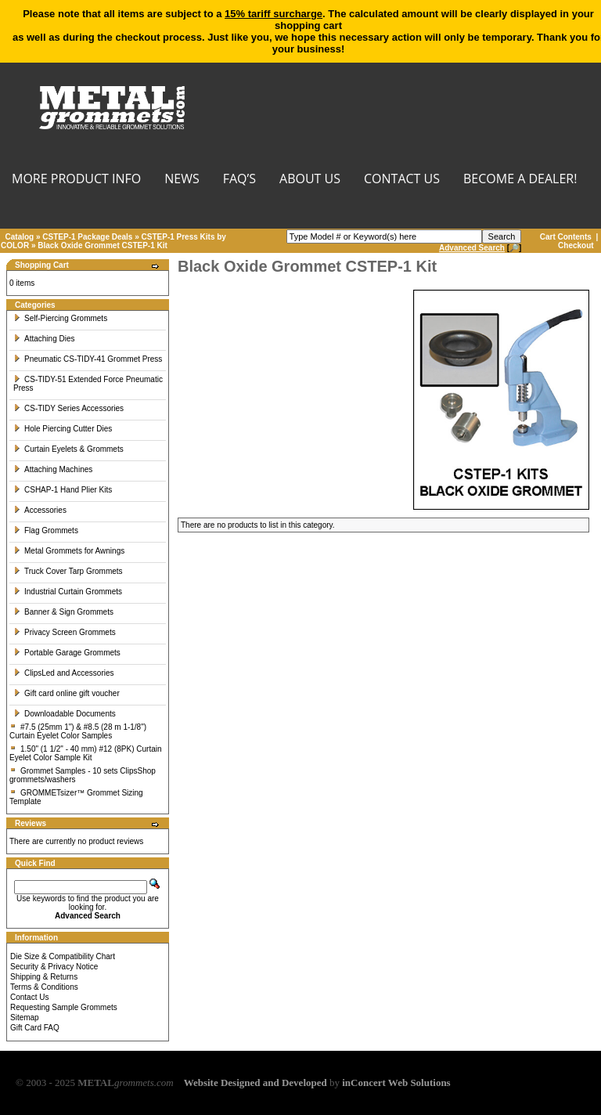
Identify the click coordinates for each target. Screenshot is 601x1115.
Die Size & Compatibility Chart (62, 956)
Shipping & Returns (43, 976)
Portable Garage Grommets (67, 652)
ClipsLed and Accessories (63, 673)
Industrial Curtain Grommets (67, 591)
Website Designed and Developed (255, 1082)
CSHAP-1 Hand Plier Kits (62, 489)
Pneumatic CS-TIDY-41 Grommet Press (87, 359)
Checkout (576, 245)
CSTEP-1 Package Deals (87, 237)
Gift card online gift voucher (66, 693)
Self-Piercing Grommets (60, 318)
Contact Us (29, 997)
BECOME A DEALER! (520, 179)
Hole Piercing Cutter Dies (62, 428)
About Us (309, 179)
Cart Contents (566, 237)
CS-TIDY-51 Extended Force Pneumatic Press (88, 383)
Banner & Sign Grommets (63, 612)
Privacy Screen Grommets (64, 632)
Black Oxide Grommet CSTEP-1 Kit (102, 245)
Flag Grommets (45, 530)
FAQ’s (239, 179)
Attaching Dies (43, 338)
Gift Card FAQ (34, 1027)
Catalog (19, 237)
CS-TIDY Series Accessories (68, 408)
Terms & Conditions (44, 987)
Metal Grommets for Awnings (68, 551)
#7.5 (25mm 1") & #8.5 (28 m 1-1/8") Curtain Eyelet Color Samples (77, 731)
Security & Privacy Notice (54, 966)
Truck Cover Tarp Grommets (68, 571)
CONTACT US (402, 179)
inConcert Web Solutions (396, 1082)
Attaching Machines (52, 469)
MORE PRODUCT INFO (76, 179)
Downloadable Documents (64, 713)
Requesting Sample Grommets (63, 1007)
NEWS (181, 179)
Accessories (40, 510)
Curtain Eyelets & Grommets (68, 449)
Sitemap (24, 1017)
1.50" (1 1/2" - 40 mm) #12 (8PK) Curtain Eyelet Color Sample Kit (85, 753)
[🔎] (480, 248)
